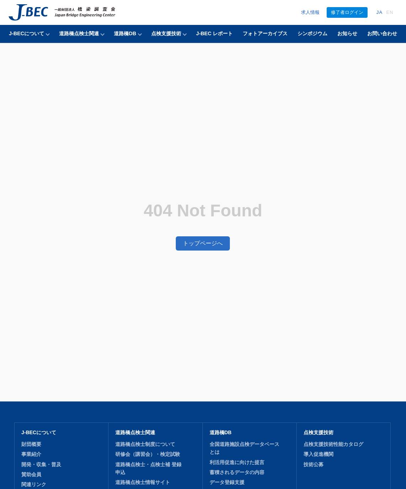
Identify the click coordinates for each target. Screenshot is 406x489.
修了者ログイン (347, 12)
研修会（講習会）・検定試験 (147, 430)
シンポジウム (312, 33)
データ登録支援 (227, 459)
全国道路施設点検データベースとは (244, 424)
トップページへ (203, 231)
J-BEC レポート (214, 33)
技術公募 (313, 440)
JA (379, 12)
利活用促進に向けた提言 (237, 438)
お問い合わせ (382, 33)
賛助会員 (31, 450)
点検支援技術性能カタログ (333, 420)
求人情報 (310, 12)
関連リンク (33, 461)
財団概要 (31, 420)
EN (390, 12)
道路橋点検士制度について (145, 420)
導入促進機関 (318, 430)
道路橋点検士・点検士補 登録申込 (148, 444)
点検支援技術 (166, 33)
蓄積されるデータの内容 (237, 448)
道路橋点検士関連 (79, 33)
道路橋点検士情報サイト (142, 459)
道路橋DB (125, 33)
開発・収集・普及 (41, 440)
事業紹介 (31, 430)
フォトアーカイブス (265, 33)
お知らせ (347, 33)
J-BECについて (26, 33)
